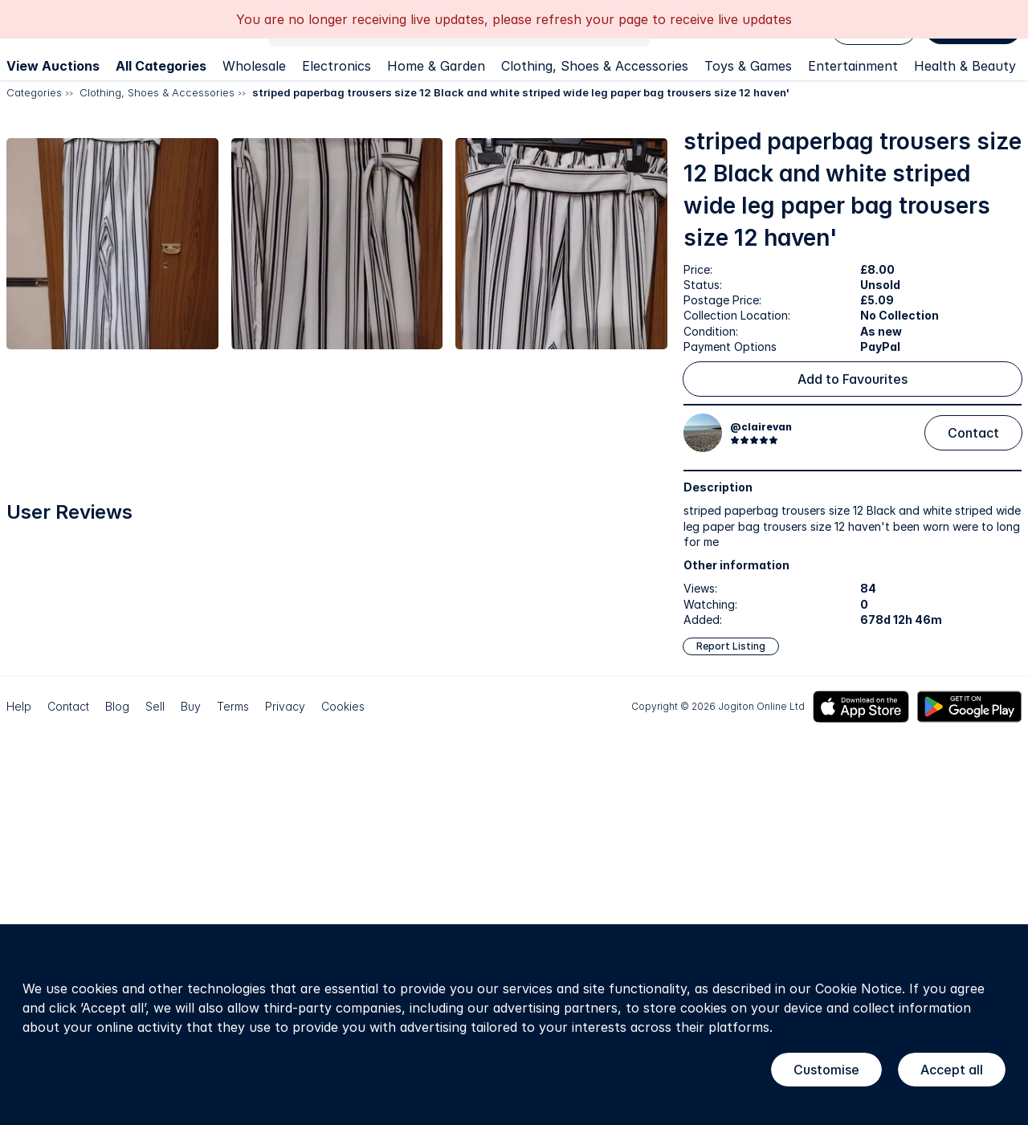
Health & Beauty (965, 66)
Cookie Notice (858, 988)
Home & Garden (436, 66)
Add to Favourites (853, 379)
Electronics (336, 66)
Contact (973, 433)
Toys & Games (748, 66)
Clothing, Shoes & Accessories (594, 66)
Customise (826, 1070)
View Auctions (53, 66)
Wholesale (254, 66)
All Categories (161, 66)
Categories (34, 92)
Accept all (951, 1070)
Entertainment (853, 66)
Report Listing (730, 646)
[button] (168, 287)
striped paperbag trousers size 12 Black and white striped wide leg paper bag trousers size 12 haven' (520, 92)
